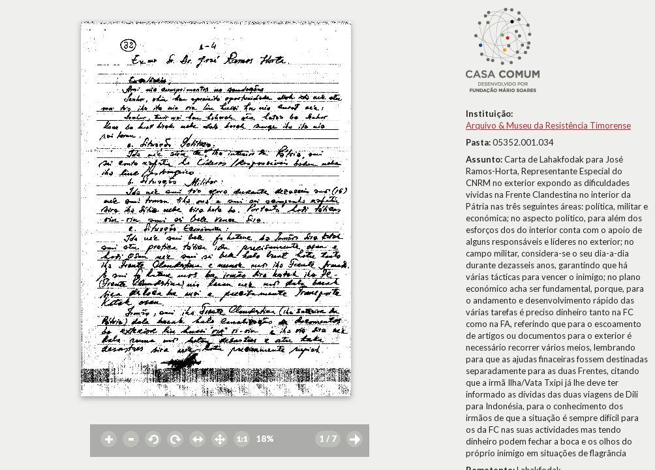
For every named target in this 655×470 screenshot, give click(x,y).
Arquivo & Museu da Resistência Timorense (548, 125)
